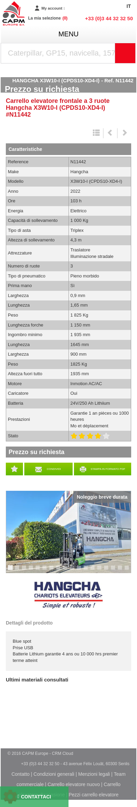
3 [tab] (25, 570)
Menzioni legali (94, 774)
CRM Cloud (62, 753)
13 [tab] (95, 570)
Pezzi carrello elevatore (93, 794)
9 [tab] (66, 570)
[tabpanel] (68, 532)
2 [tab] (18, 570)
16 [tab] (115, 570)
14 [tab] (101, 570)
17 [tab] (122, 570)
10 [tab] (74, 570)
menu (69, 34)
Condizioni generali (54, 774)
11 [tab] (81, 570)
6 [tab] (45, 570)
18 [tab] (129, 570)
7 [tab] (52, 570)
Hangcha (68, 595)
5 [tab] (38, 570)
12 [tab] (88, 570)
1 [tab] (11, 570)
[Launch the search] (125, 53)
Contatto (20, 774)
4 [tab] (31, 570)
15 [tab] (108, 570)
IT (129, 6)
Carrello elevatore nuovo (74, 784)
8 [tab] (59, 570)
